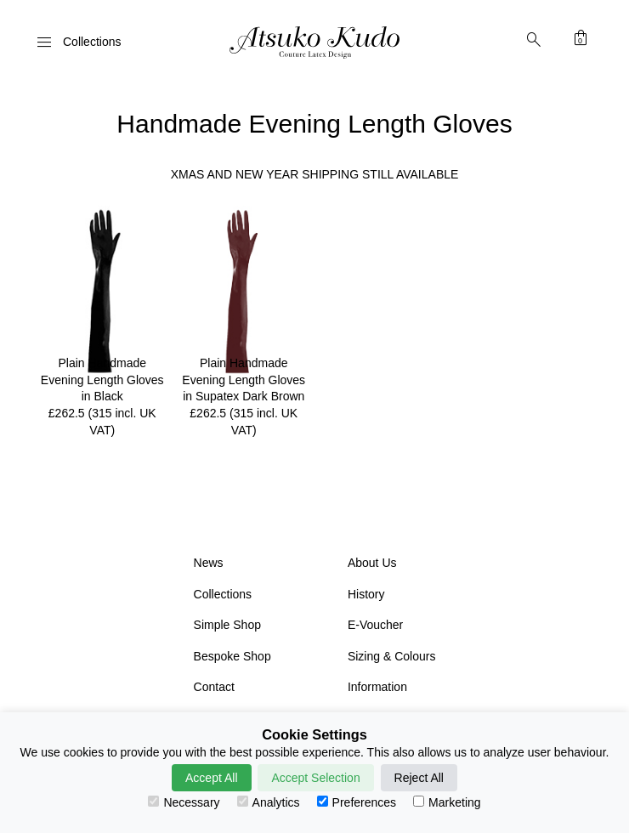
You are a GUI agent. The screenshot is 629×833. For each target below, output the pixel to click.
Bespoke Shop (232, 656)
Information (377, 687)
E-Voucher (375, 625)
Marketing (446, 802)
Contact (214, 687)
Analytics (268, 802)
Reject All (419, 778)
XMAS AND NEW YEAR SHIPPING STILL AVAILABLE (315, 174)
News (209, 563)
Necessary (183, 802)
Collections (223, 594)
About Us (372, 563)
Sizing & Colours (392, 656)
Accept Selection (315, 778)
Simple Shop (227, 625)
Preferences (356, 802)
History (366, 594)
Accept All (211, 778)
